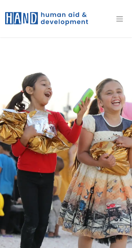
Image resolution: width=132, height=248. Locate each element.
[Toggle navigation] (119, 18)
